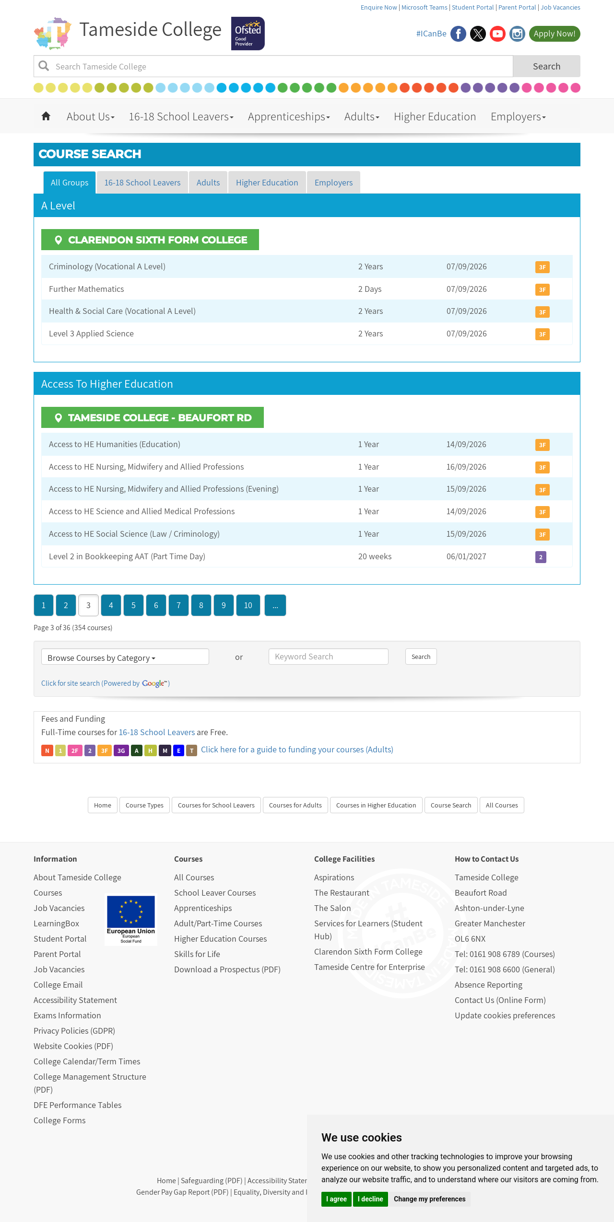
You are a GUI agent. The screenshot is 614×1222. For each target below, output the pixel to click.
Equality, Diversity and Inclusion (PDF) (294, 1192)
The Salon (332, 907)
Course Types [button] (145, 805)
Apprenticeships (289, 116)
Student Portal (473, 7)
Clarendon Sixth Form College (368, 951)
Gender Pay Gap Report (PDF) (182, 1192)
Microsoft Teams (424, 7)
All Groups (69, 182)
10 (248, 605)
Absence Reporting (488, 984)
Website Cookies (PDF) (73, 1045)
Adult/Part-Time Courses (218, 923)
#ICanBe (431, 33)
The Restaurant (341, 892)
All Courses (194, 877)
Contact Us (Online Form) (500, 999)
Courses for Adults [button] (295, 805)
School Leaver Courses (215, 892)
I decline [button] (370, 1199)
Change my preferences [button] (429, 1199)
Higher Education (435, 116)
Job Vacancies (560, 7)
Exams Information (67, 1015)
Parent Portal (517, 7)
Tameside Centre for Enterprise (369, 966)
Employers (518, 116)
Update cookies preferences (505, 1015)
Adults (361, 116)
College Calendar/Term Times (87, 1061)
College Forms (59, 1120)
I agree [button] (336, 1199)
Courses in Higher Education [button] (376, 805)
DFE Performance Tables (77, 1104)
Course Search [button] (451, 805)
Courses (48, 892)
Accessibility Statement (75, 999)
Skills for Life (197, 953)
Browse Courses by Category (101, 657)
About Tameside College (77, 877)
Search (547, 66)
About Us (91, 116)
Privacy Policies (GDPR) (74, 1030)
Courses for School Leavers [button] (216, 805)
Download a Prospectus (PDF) (227, 969)
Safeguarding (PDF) (212, 1181)
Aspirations (334, 877)
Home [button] (102, 805)
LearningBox (56, 923)
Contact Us (500, 858)
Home (166, 1181)
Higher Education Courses (220, 938)
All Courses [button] (502, 805)
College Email (58, 984)
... (275, 605)
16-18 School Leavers (181, 116)
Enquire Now (379, 7)
